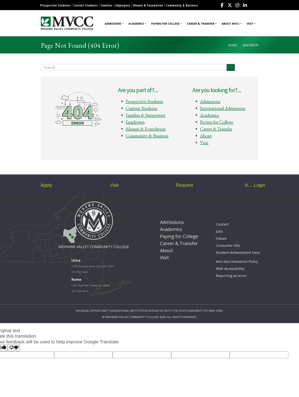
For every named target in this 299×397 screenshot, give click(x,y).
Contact (222, 224)
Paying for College (165, 23)
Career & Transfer (200, 23)
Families (107, 5)
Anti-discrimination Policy (237, 261)
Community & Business (182, 5)
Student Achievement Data (238, 252)
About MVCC (231, 23)
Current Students (86, 5)
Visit (250, 23)
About (206, 136)
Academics (136, 23)
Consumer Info (228, 245)
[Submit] (231, 67)
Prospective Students (55, 5)
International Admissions (222, 108)
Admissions (113, 23)
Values (221, 238)
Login (255, 185)
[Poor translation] (14, 348)
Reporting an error (231, 275)
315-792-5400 (79, 272)
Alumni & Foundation (148, 5)
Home (232, 45)
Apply (43, 185)
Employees (122, 5)
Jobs (219, 231)
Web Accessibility (230, 268)
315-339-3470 (79, 291)
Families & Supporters (145, 115)
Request (181, 185)
